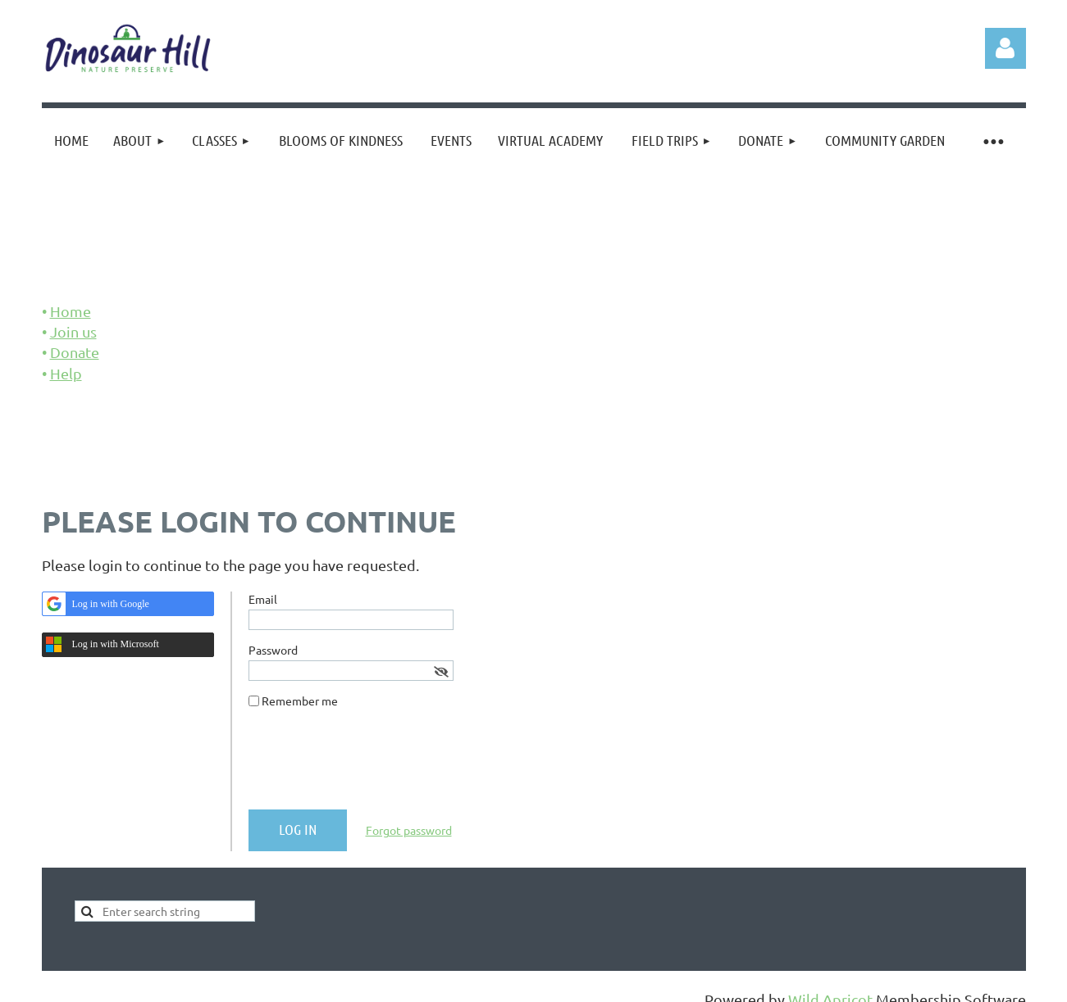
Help (66, 373)
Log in (1005, 48)
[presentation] (373, 765)
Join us (73, 331)
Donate (74, 351)
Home (70, 311)
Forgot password (409, 830)
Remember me (300, 700)
